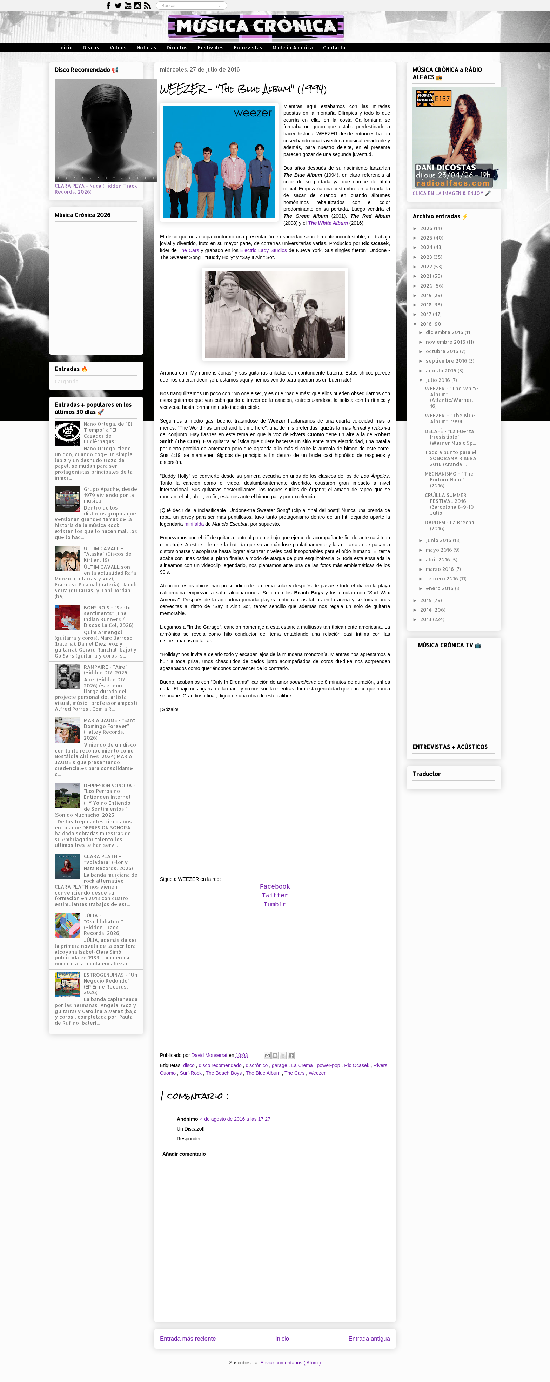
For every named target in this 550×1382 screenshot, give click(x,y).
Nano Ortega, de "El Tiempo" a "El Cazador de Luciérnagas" (108, 432)
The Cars (189, 250)
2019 (426, 295)
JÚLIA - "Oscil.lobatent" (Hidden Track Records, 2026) (103, 924)
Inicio (66, 47)
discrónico (257, 1065)
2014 (426, 610)
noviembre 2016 (446, 342)
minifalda (194, 524)
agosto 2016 (442, 370)
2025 (427, 238)
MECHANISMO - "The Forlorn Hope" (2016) (449, 479)
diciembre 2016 (445, 332)
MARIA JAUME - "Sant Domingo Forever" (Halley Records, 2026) (109, 729)
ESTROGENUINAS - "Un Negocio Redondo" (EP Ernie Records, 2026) (111, 983)
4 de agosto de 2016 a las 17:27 (235, 1119)
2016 (426, 324)
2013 (426, 619)
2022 (427, 266)
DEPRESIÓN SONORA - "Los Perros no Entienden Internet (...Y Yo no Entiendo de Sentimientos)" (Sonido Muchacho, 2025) (95, 800)
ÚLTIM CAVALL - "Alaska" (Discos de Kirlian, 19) (108, 554)
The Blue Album (264, 1073)
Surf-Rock (191, 1073)
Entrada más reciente (188, 1338)
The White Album (328, 223)
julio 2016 (438, 380)
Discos (91, 47)
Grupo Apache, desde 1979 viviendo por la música (110, 495)
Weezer (317, 1073)
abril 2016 (438, 559)
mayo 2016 (440, 550)
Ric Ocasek (357, 1065)
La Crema (302, 1065)
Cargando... (68, 381)
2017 (426, 314)
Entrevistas (248, 47)
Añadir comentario (184, 1154)
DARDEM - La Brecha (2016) (449, 525)
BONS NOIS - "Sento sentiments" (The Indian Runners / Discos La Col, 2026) (108, 616)
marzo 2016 (440, 569)
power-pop (329, 1065)
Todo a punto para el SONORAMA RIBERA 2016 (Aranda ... (451, 458)
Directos (177, 47)
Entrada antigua (369, 1338)
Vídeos (118, 47)
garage (280, 1065)
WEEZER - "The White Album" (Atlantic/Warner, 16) (451, 397)
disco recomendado (221, 1065)
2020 (427, 286)
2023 (427, 257)
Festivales (211, 47)
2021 (426, 276)
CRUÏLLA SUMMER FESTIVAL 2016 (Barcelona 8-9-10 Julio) (449, 503)
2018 (426, 305)
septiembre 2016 (447, 361)
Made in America (293, 47)
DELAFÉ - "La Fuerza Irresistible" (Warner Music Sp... (450, 437)
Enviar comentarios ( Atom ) (290, 1363)
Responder (189, 1138)
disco (189, 1065)
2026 (427, 228)
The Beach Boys (224, 1073)
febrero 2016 (443, 578)
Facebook (275, 886)
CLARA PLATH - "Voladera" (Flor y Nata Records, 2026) (108, 862)
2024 (427, 247)
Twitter (275, 895)
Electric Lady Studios (263, 250)
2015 (426, 600)
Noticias (146, 47)
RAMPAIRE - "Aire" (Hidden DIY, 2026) (106, 670)
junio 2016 (439, 540)
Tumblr (275, 904)
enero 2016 (440, 588)
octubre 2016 (443, 351)
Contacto (334, 47)
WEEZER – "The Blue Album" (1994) (450, 418)
